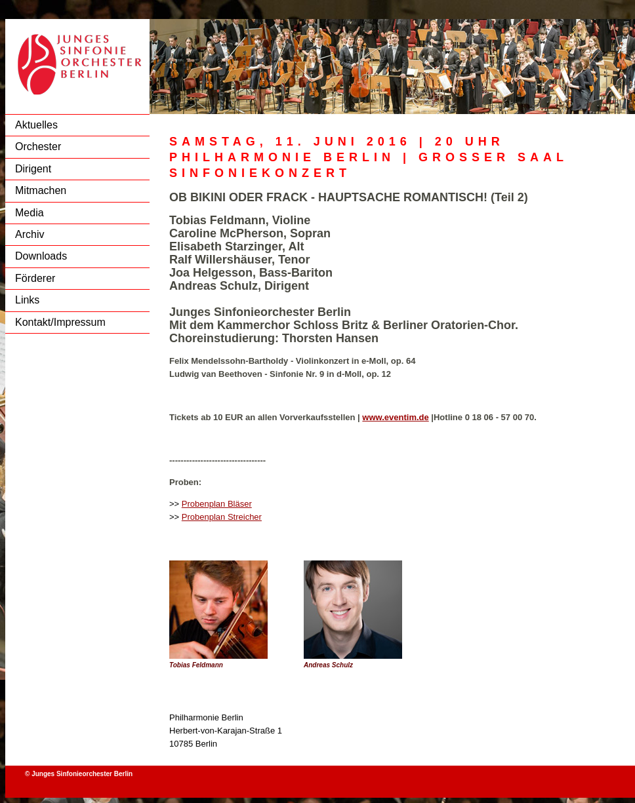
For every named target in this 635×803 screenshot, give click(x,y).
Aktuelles (36, 124)
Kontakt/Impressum (60, 322)
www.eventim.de (395, 417)
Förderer (35, 278)
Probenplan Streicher (222, 517)
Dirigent (33, 168)
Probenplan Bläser (217, 504)
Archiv (29, 234)
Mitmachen (40, 190)
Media (29, 212)
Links (27, 299)
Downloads (41, 256)
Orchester (38, 146)
